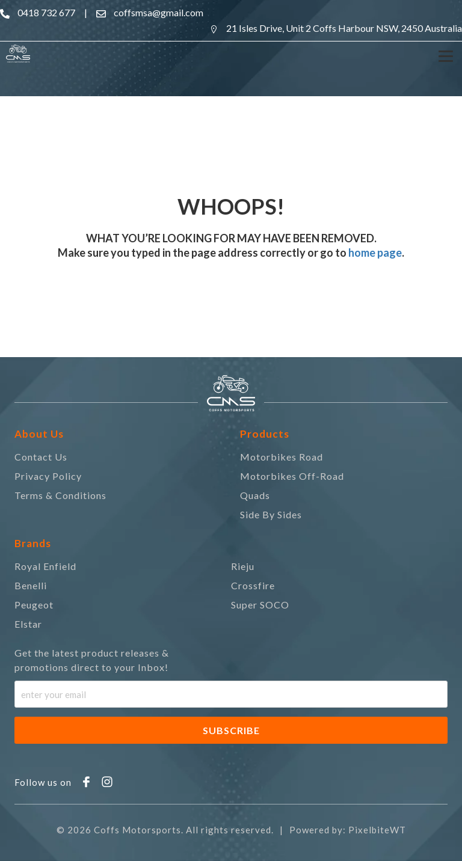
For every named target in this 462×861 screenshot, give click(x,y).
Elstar (28, 624)
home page (374, 252)
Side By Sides (271, 514)
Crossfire (253, 585)
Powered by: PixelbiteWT (347, 829)
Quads (255, 495)
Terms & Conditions (60, 495)
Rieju (242, 566)
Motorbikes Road (281, 456)
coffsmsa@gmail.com (158, 12)
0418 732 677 (46, 12)
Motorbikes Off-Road (292, 476)
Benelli (30, 585)
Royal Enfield (45, 566)
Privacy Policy (48, 476)
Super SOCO (260, 604)
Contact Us (40, 456)
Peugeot (34, 604)
